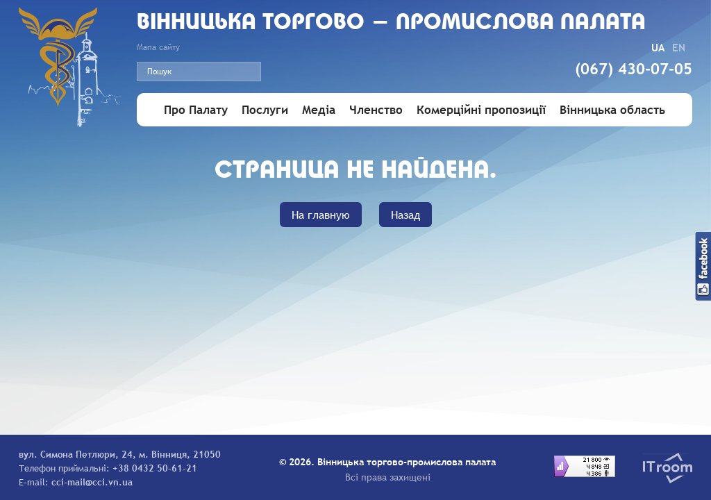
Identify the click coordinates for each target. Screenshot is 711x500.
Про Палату (196, 110)
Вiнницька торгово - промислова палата (391, 23)
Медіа (318, 110)
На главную (321, 214)
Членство (376, 110)
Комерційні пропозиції (481, 110)
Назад (405, 214)
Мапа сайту (158, 47)
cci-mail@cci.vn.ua (92, 482)
